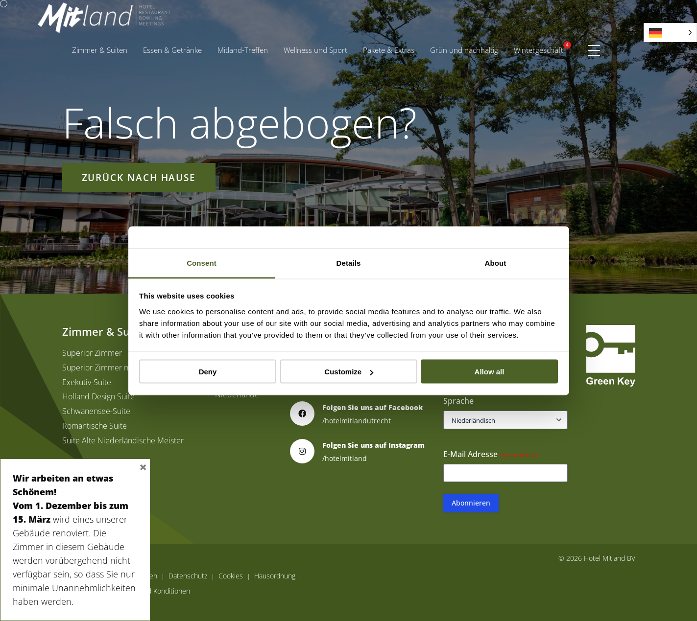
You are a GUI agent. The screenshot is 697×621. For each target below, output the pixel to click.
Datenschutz (187, 576)
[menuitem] (99, 50)
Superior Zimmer (92, 352)
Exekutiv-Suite (86, 382)
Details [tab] (348, 262)
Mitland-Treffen (242, 50)
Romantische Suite (94, 425)
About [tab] (495, 262)
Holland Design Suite (98, 396)
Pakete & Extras (392, 48)
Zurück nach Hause (139, 177)
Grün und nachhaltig (464, 50)
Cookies (230, 576)
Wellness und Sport (315, 50)
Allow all (490, 372)
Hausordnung (274, 576)
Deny (208, 372)
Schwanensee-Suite (96, 411)
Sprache (458, 400)
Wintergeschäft (538, 50)
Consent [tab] (201, 262)
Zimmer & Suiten (99, 50)
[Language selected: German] (670, 32)
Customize (348, 372)
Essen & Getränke (172, 50)
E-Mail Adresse (490, 454)
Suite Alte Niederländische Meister (123, 440)
